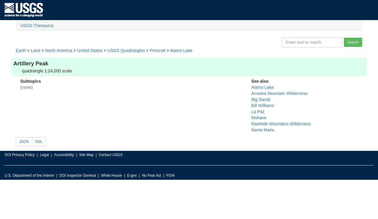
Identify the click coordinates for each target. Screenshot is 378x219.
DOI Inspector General (78, 175)
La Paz (258, 111)
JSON (24, 142)
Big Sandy (261, 99)
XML (39, 142)
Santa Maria (262, 129)
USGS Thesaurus (36, 25)
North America (58, 50)
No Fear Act (151, 175)
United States (89, 50)
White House (111, 175)
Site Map (86, 155)
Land (35, 50)
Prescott (157, 50)
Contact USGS (111, 155)
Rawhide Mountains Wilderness (281, 123)
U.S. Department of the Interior (29, 175)
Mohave (258, 117)
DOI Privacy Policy (20, 155)
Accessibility (64, 155)
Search (353, 42)
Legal (44, 155)
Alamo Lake (181, 50)
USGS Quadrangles (126, 50)
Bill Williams (262, 105)
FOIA (171, 175)
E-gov (132, 175)
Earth (21, 50)
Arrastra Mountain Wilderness (279, 93)
